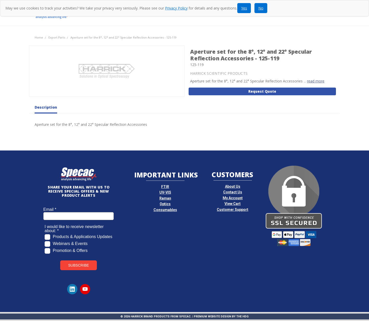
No (260, 8)
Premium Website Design (212, 316)
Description (46, 107)
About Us (232, 186)
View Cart (232, 204)
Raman (165, 198)
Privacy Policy (176, 8)
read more (315, 81)
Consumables (165, 210)
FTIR (165, 187)
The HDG (242, 316)
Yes (244, 8)
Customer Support (232, 209)
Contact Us (232, 192)
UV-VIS (165, 192)
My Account (233, 198)
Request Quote (262, 91)
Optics (165, 204)
